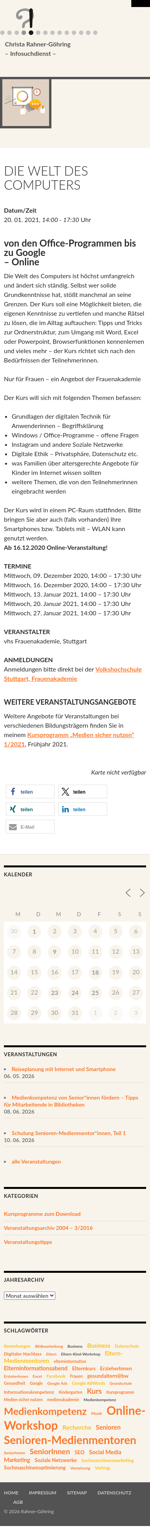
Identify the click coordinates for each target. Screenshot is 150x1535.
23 (54, 992)
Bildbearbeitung (49, 1346)
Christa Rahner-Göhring (63, 49)
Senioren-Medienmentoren (70, 1439)
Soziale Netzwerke (56, 1460)
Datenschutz (127, 1345)
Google (36, 1383)
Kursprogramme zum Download (42, 1213)
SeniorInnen (14, 1452)
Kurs (94, 1390)
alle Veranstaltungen (36, 1161)
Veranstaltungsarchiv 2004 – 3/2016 (48, 1227)
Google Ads (57, 1383)
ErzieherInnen (116, 1368)
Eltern (51, 1354)
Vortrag (102, 1467)
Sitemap (77, 1493)
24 (75, 992)
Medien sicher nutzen (23, 1399)
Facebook (55, 1376)
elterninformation (70, 1361)
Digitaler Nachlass (23, 1354)
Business (75, 1346)
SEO (79, 1452)
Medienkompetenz (100, 1399)
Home (11, 1493)
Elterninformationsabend (35, 1368)
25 (95, 992)
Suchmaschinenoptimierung (35, 1467)
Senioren (108, 1427)
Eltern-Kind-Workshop (81, 1354)
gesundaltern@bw (108, 1376)
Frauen (76, 1376)
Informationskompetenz (29, 1392)
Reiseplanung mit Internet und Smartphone (64, 1069)
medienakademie (63, 1399)
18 (95, 972)
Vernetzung (80, 1468)
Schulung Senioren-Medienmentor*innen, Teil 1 (69, 1133)
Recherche (76, 1427)
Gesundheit (14, 1383)
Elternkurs (83, 1368)
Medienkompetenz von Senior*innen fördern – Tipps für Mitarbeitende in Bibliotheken (71, 1101)
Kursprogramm (120, 1392)
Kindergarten (70, 1392)
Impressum (42, 1493)
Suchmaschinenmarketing (107, 1460)
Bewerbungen (17, 1345)
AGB (18, 1502)
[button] (30, 791)
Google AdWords (88, 1383)
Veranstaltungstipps (28, 1241)
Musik (96, 1413)
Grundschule (120, 1383)
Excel (37, 1376)
